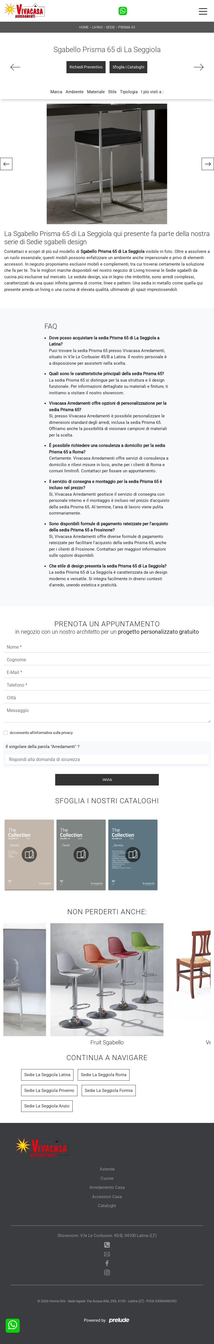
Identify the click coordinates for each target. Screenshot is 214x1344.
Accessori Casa (107, 1196)
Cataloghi (107, 1205)
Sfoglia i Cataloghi (128, 67)
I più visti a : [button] (152, 91)
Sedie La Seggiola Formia (109, 1090)
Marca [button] (56, 91)
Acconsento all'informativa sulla (41, 733)
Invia (107, 780)
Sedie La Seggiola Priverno (49, 1090)
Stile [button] (112, 91)
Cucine (107, 1178)
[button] (6, 164)
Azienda (107, 1169)
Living (97, 27)
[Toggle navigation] (203, 11)
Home (84, 27)
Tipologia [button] (129, 91)
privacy (67, 733)
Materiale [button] (96, 91)
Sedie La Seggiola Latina (47, 1074)
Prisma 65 (126, 27)
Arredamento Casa (107, 1187)
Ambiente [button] (75, 91)
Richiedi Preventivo (86, 67)
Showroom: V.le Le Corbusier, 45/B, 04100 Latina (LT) (107, 1235)
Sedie (110, 27)
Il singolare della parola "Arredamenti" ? (42, 746)
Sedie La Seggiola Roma (103, 1074)
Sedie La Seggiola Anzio (47, 1106)
